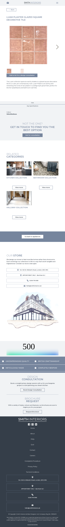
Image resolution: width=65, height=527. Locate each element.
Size (32, 102)
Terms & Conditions (32, 472)
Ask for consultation (32, 135)
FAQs (32, 439)
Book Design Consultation (32, 390)
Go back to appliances (32, 236)
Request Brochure (32, 412)
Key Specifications (32, 106)
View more (19, 187)
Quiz (32, 444)
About (32, 433)
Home (32, 428)
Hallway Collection (17, 207)
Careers (32, 455)
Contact (32, 450)
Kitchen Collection (16, 178)
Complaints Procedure (32, 461)
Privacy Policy (32, 466)
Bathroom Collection (44, 178)
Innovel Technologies (32, 524)
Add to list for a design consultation (22, 75)
